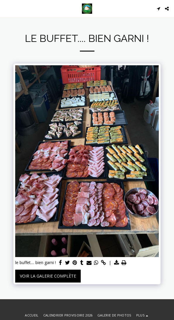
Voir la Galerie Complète (48, 276)
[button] (6, 8)
